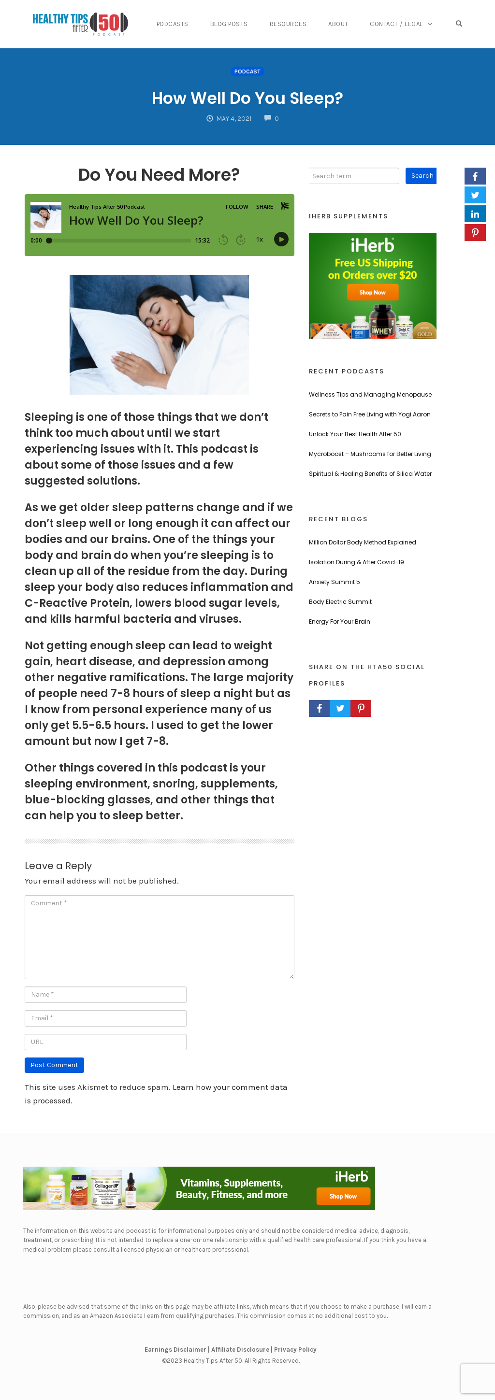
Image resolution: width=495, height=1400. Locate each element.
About (347, 24)
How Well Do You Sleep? (247, 96)
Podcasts (188, 24)
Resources (299, 24)
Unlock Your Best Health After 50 (355, 434)
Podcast (247, 71)
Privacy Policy (295, 1349)
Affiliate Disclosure (240, 1349)
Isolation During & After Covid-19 (356, 562)
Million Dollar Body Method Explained (362, 542)
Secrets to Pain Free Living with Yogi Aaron (370, 414)
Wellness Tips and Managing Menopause (370, 394)
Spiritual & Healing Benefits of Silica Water (370, 474)
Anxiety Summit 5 (334, 582)
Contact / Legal (402, 24)
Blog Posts (242, 24)
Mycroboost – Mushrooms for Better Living (370, 454)
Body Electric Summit (340, 602)
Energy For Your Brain (339, 621)
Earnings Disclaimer (175, 1349)
